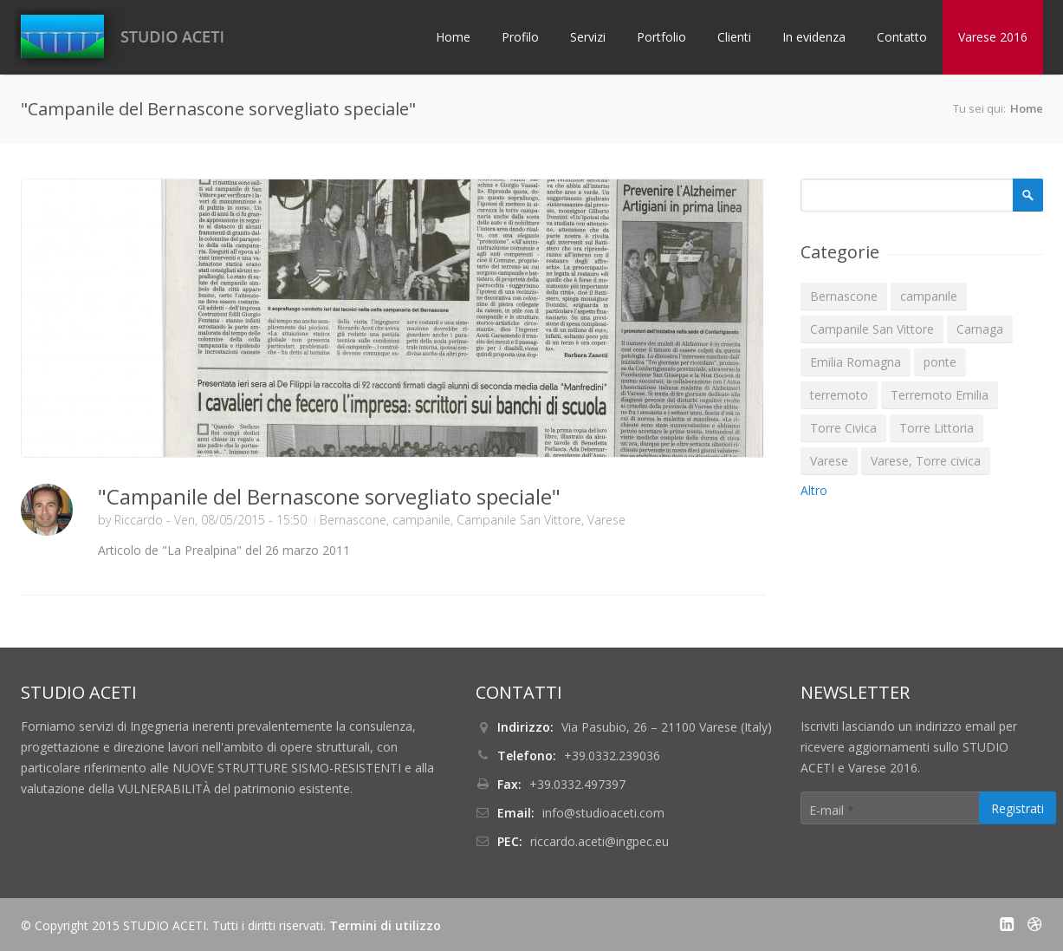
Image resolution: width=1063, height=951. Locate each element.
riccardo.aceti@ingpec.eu (599, 841)
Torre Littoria (936, 428)
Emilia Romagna (855, 362)
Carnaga (979, 329)
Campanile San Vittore (519, 519)
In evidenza (814, 37)
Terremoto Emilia (939, 395)
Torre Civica (843, 428)
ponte (940, 362)
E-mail (831, 810)
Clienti (734, 37)
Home (453, 37)
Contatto (902, 37)
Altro (813, 490)
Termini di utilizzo (385, 925)
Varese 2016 (992, 37)
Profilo (520, 37)
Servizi (588, 37)
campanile (421, 519)
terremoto (839, 395)
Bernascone (353, 519)
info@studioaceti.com (603, 812)
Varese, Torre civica (926, 461)
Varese (606, 519)
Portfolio (661, 37)
